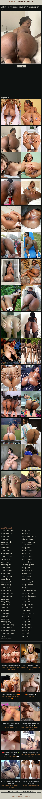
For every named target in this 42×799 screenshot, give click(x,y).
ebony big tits (6, 565)
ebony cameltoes (7, 582)
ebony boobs (5, 573)
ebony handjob (6, 627)
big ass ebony (6, 559)
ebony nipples (27, 559)
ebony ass (5, 539)
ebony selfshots (27, 585)
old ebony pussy (28, 565)
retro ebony (26, 579)
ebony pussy (26, 576)
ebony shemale (6, 553)
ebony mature (27, 545)
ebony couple (6, 590)
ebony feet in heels (8, 630)
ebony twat (26, 622)
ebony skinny (26, 599)
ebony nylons (26, 562)
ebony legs (26, 533)
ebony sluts (26, 602)
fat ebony (4, 607)
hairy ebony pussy (7, 625)
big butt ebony (6, 562)
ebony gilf (4, 616)
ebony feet (5, 610)
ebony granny (6, 622)
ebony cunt (5, 599)
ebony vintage (27, 627)
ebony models (27, 550)
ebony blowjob (6, 570)
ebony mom (26, 553)
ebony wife (26, 633)
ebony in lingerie (28, 593)
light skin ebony (27, 539)
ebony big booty (7, 576)
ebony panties (27, 570)
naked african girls (7, 530)
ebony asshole (6, 542)
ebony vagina (26, 625)
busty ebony (5, 579)
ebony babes (5, 545)
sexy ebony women (29, 590)
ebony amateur (6, 533)
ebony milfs (26, 548)
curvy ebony (5, 602)
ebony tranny (26, 619)
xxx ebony (25, 636)
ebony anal (5, 536)
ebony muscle (27, 556)
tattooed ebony (27, 607)
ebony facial (5, 605)
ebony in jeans (6, 639)
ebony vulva (26, 630)
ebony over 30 (27, 568)
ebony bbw (5, 548)
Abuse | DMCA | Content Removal (12, 792)
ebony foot (5, 613)
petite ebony (26, 573)
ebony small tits (27, 605)
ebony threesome (28, 613)
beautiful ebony (6, 556)
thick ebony (26, 610)
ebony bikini (5, 568)
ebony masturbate (28, 542)
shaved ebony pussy (29, 596)
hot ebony (4, 636)
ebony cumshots (7, 596)
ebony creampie (7, 593)
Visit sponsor (21, 66)
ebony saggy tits (28, 582)
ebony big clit (6, 587)
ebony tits (25, 616)
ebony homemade (7, 633)
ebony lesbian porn (29, 536)
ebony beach (5, 550)
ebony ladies (26, 530)
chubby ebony (6, 585)
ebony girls (5, 619)
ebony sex (25, 587)
